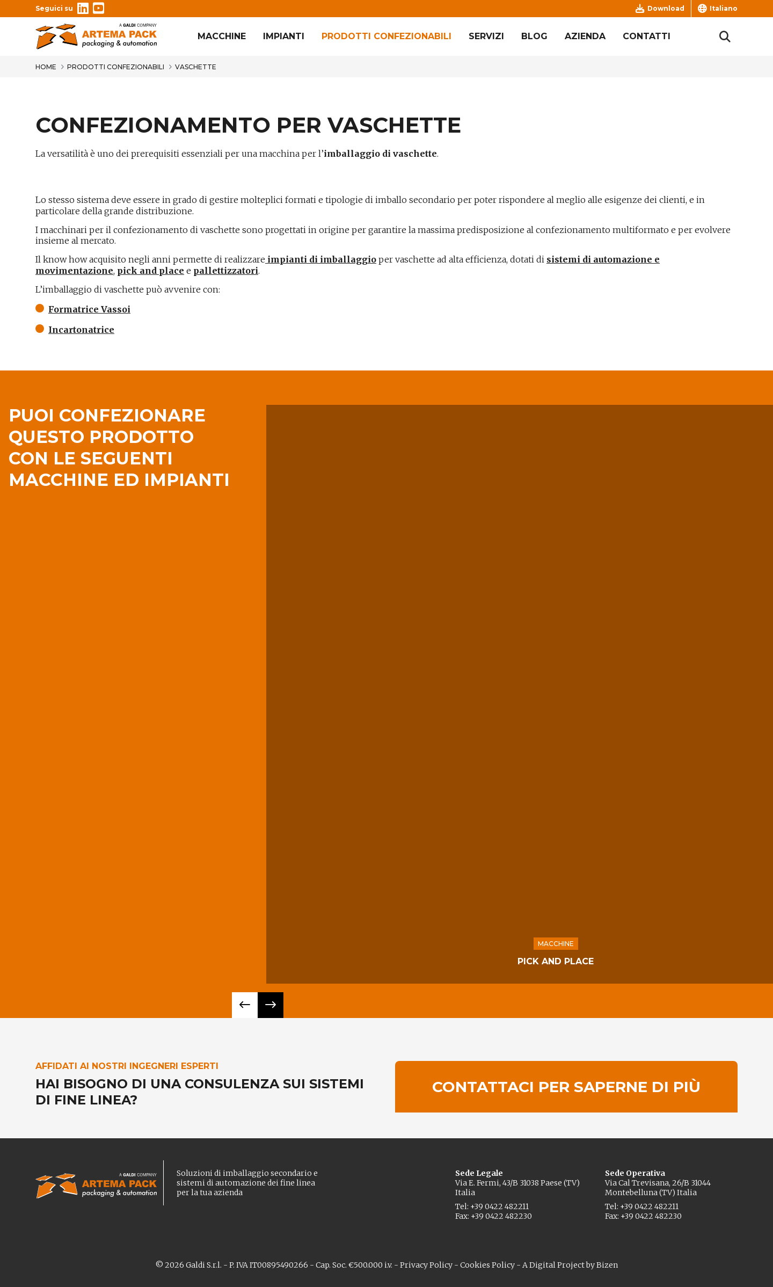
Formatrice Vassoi (89, 309)
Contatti (646, 36)
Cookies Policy (487, 1265)
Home (45, 67)
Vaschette (195, 67)
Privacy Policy (426, 1265)
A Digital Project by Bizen (570, 1265)
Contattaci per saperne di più (566, 1087)
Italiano (718, 8)
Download (660, 8)
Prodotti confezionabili (386, 36)
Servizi (486, 36)
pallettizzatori (225, 270)
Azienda (585, 36)
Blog (534, 36)
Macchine (222, 36)
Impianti (283, 36)
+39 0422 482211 (499, 1206)
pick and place (150, 270)
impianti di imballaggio (320, 259)
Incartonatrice (81, 329)
